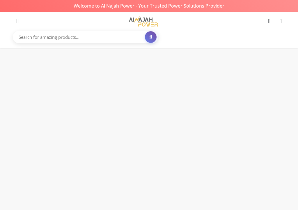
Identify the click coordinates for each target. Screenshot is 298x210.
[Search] (151, 37)
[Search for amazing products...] (86, 37)
